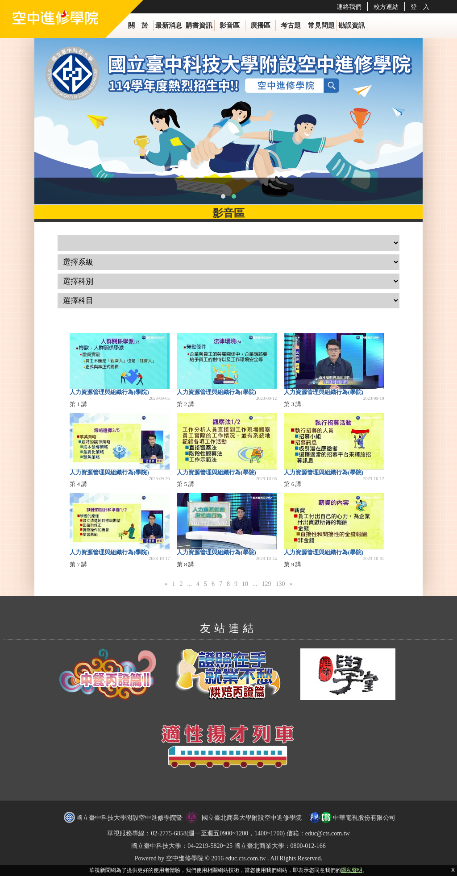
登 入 (420, 6)
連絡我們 (349, 6)
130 (280, 584)
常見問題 (321, 25)
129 (266, 584)
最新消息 (168, 25)
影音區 (230, 25)
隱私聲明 (351, 870)
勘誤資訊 (351, 25)
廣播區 (260, 25)
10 (245, 584)
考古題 (291, 25)
